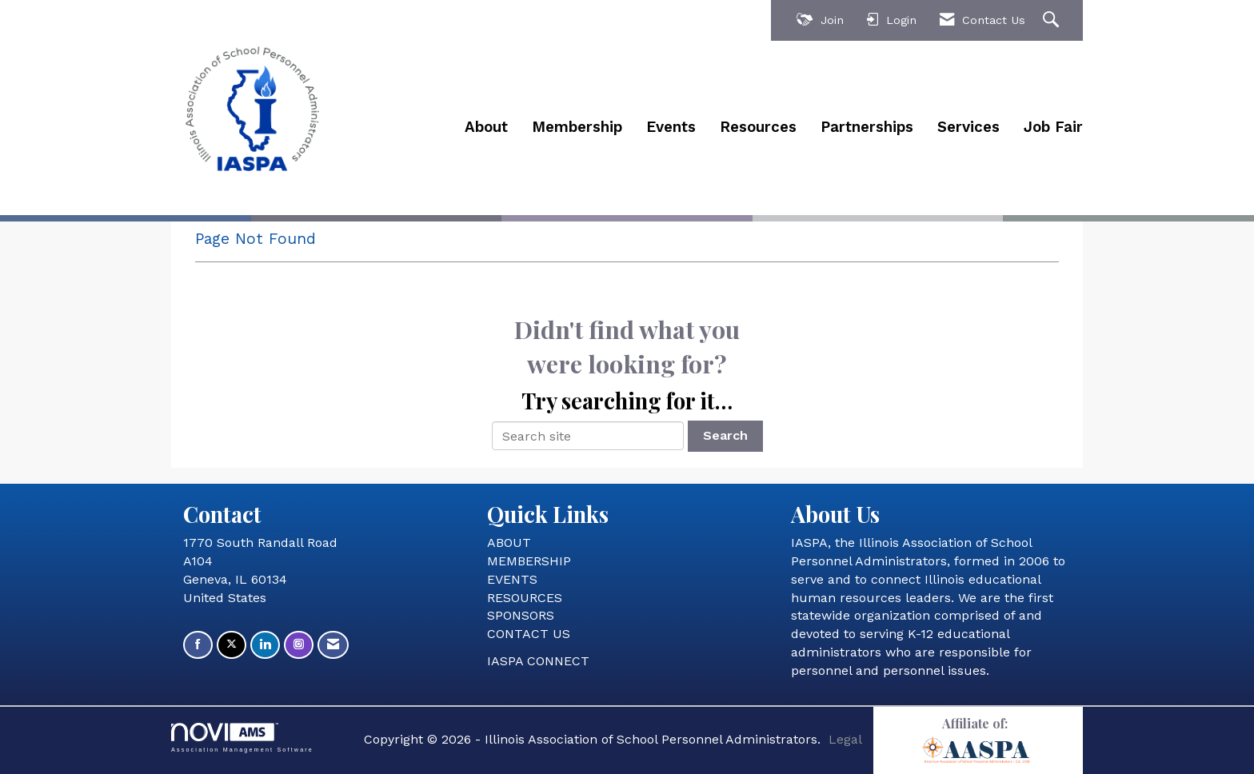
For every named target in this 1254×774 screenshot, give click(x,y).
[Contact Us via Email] (333, 645)
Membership (577, 127)
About (486, 127)
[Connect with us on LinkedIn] (265, 645)
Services (968, 127)
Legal (845, 739)
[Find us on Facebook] (198, 645)
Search (725, 435)
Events (671, 127)
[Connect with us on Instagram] (299, 645)
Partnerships (867, 127)
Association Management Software (242, 737)
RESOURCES (524, 597)
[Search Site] (1053, 20)
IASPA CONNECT (538, 660)
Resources (758, 127)
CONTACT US (528, 633)
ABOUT (509, 542)
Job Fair (1053, 127)
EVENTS (512, 579)
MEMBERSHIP (529, 561)
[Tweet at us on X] (231, 645)
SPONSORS (520, 615)
